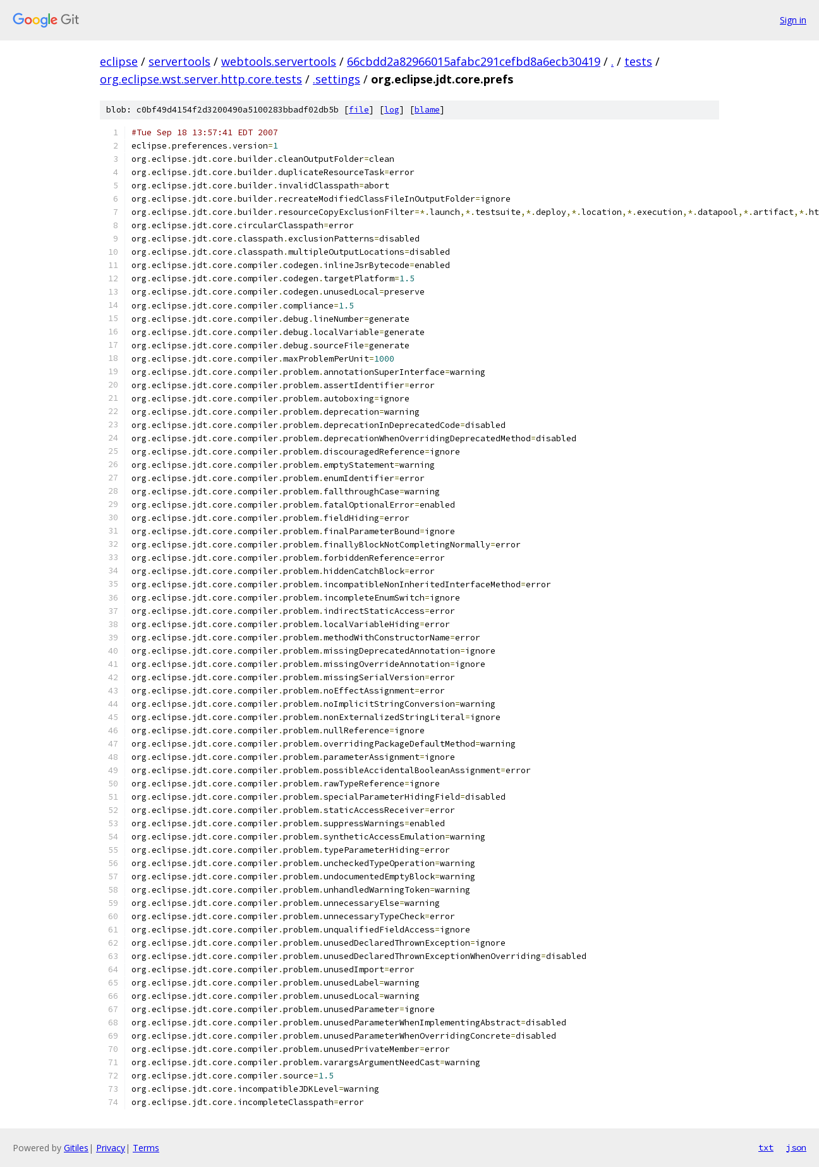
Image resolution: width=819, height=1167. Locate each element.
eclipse (119, 61)
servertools (179, 61)
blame (427, 109)
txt (766, 1147)
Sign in (793, 20)
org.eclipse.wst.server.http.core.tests (201, 79)
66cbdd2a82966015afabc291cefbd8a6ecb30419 (473, 61)
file (359, 109)
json (796, 1147)
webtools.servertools (278, 61)
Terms (146, 1148)
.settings (336, 79)
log (391, 109)
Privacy (110, 1148)
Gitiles (76, 1148)
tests (638, 61)
